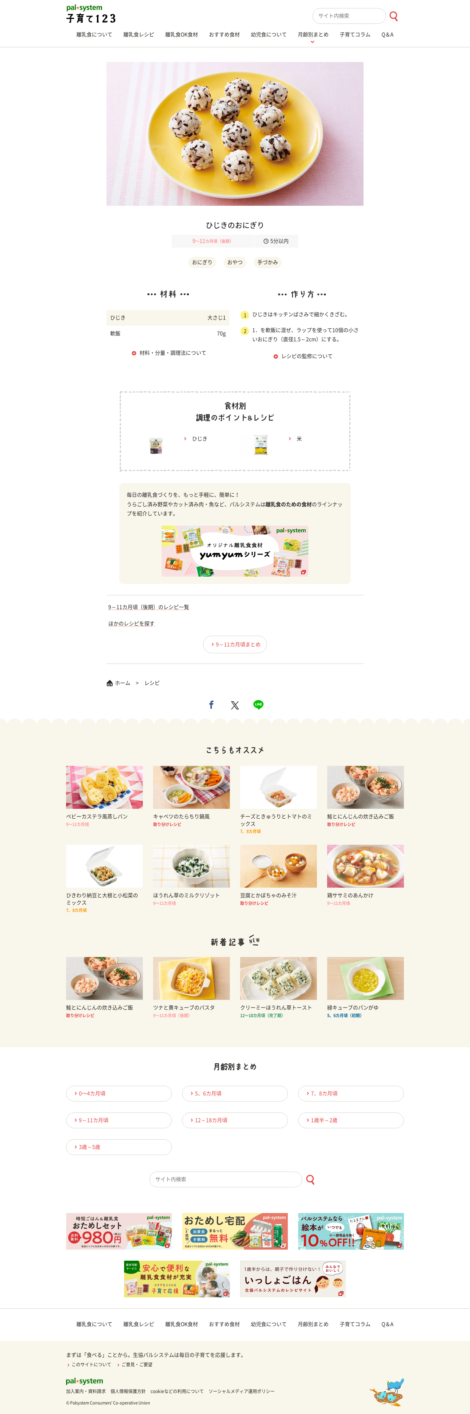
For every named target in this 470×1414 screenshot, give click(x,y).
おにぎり (202, 262)
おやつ (235, 262)
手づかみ (267, 262)
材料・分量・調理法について (173, 352)
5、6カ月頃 (204, 1093)
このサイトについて (88, 1364)
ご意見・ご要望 (134, 1364)
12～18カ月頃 (207, 1120)
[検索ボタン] (393, 16)
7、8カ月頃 (320, 1093)
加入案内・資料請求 (86, 1391)
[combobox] (358, 16)
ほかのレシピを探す (131, 623)
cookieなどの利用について (177, 1391)
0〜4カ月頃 (88, 1093)
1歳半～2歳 (320, 1120)
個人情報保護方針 (128, 1391)
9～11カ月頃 (90, 1120)
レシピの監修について (307, 356)
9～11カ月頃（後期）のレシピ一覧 (148, 607)
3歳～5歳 (86, 1146)
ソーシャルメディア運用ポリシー (242, 1391)
